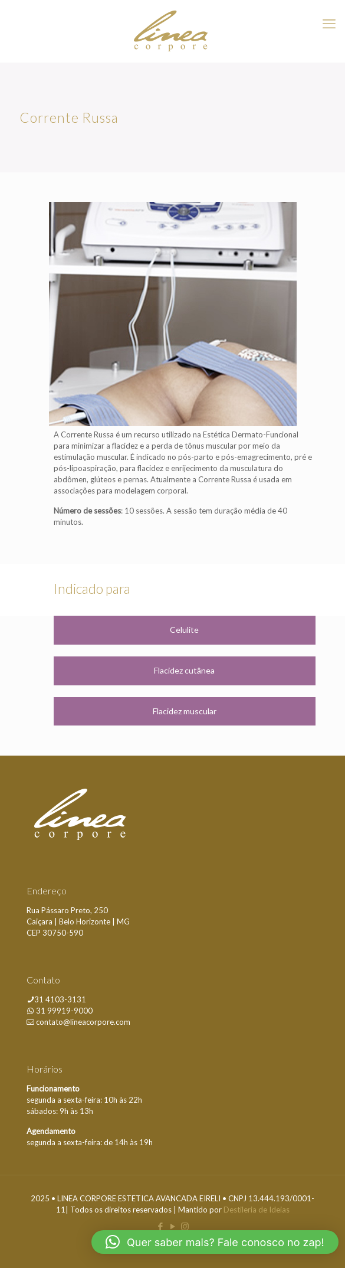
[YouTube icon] (172, 1226)
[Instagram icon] (184, 1226)
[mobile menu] (329, 24)
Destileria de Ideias (257, 1209)
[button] (215, 1242)
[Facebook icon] (160, 1226)
